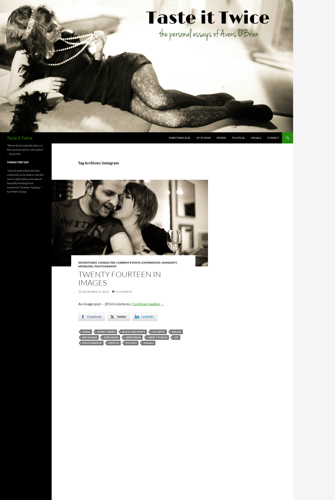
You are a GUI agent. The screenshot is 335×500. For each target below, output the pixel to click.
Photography (105, 266)
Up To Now (203, 137)
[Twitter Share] (118, 316)
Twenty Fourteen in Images (119, 278)
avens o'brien (106, 331)
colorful (158, 331)
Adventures (87, 262)
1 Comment (124, 291)
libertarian (133, 337)
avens (86, 331)
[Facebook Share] (91, 316)
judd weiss (111, 337)
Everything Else (179, 137)
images (176, 331)
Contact (273, 137)
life (176, 337)
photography (92, 342)
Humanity (169, 262)
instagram (89, 337)
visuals (148, 342)
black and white (133, 331)
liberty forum (157, 337)
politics (131, 342)
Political (238, 137)
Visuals (256, 137)
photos (113, 342)
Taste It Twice (20, 137)
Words (221, 137)
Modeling (85, 266)
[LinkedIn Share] (144, 316)
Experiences (151, 262)
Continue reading (148, 304)
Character (106, 262)
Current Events (128, 262)
